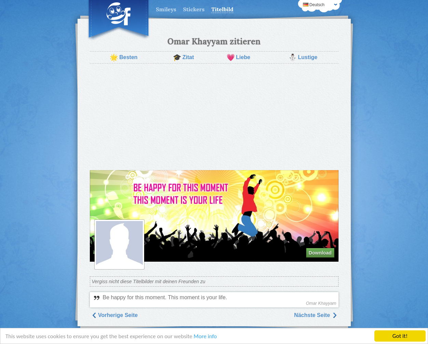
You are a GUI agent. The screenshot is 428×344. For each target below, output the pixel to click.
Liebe (238, 57)
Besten (123, 57)
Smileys (166, 9)
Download (320, 253)
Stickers (194, 9)
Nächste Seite (315, 315)
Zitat (183, 57)
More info (205, 336)
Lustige (302, 57)
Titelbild (222, 9)
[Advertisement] (214, 117)
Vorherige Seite (114, 315)
